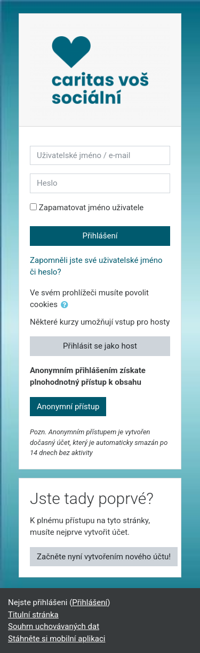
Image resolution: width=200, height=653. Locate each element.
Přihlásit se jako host (100, 346)
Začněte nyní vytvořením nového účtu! (104, 556)
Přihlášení (100, 236)
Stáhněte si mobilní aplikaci (56, 638)
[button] (67, 305)
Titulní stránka (33, 614)
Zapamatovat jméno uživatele (91, 207)
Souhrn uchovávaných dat (53, 626)
